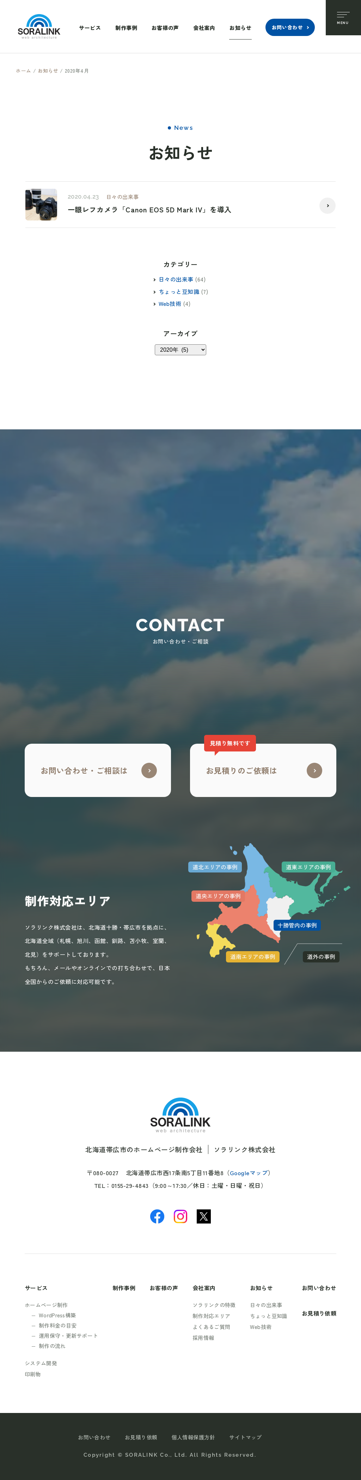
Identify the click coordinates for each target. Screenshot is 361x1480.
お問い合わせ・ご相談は (84, 770)
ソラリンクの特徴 (213, 1305)
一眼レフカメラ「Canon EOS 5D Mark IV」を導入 (150, 210)
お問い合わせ (287, 27)
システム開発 (41, 1363)
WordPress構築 (57, 1315)
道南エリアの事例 (252, 956)
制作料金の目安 (58, 1325)
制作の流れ (52, 1345)
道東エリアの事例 (308, 867)
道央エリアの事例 (218, 896)
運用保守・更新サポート (68, 1335)
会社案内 (204, 27)
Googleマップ (249, 1172)
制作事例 (126, 27)
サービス (90, 27)
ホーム (23, 70)
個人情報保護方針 (193, 1437)
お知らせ (240, 27)
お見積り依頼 (319, 1313)
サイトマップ (245, 1437)
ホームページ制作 (46, 1305)
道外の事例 (321, 956)
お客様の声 (165, 27)
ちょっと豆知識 (179, 291)
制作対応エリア (211, 1315)
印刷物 (33, 1374)
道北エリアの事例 (215, 867)
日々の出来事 (122, 196)
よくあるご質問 (211, 1326)
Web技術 (170, 303)
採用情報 (203, 1337)
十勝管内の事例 (297, 925)
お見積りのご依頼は (240, 760)
